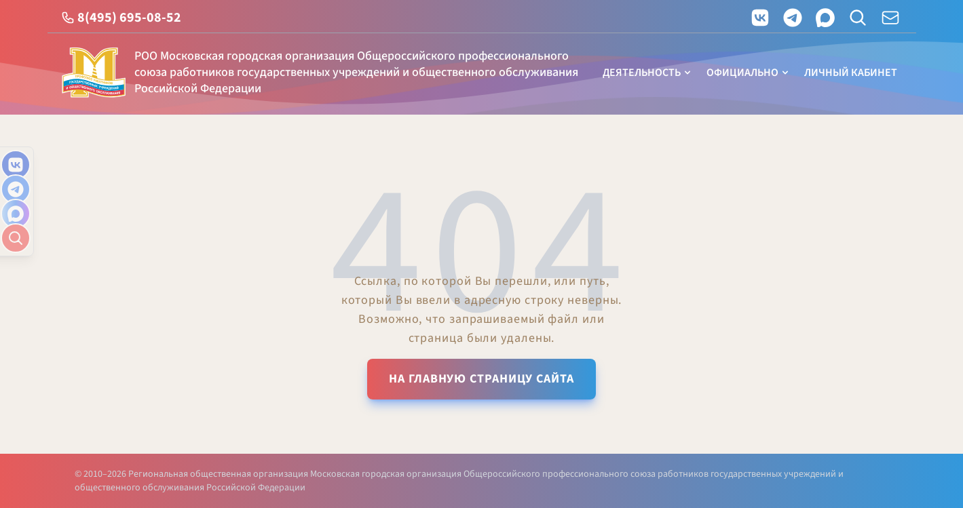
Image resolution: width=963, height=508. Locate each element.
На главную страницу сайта (481, 378)
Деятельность (648, 72)
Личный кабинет (850, 72)
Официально (748, 72)
